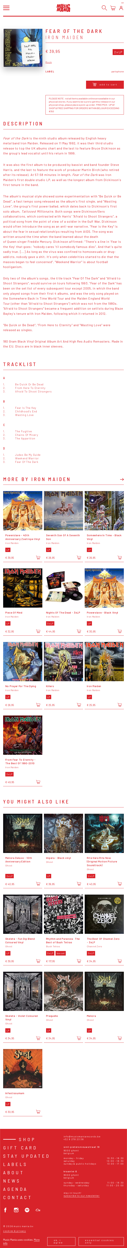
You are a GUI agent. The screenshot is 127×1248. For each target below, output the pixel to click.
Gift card (20, 1147)
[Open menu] (6, 8)
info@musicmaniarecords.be (82, 1136)
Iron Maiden (64, 37)
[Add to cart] (38, 558)
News (12, 1181)
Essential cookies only (99, 1241)
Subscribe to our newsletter (82, 1195)
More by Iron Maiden (37, 479)
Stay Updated (26, 1156)
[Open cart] (113, 8)
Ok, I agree (58, 1241)
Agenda (15, 1189)
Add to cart (105, 84)
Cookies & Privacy (14, 1231)
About (13, 1172)
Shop (27, 1139)
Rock (48, 62)
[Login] (121, 8)
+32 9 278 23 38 (74, 1139)
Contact (17, 1197)
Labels (15, 1164)
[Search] (104, 8)
